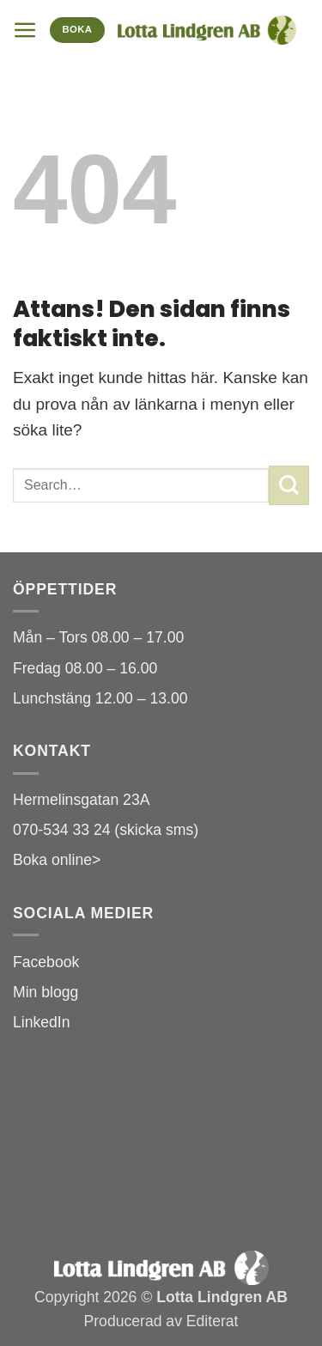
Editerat (212, 1321)
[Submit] (289, 485)
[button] (25, 30)
